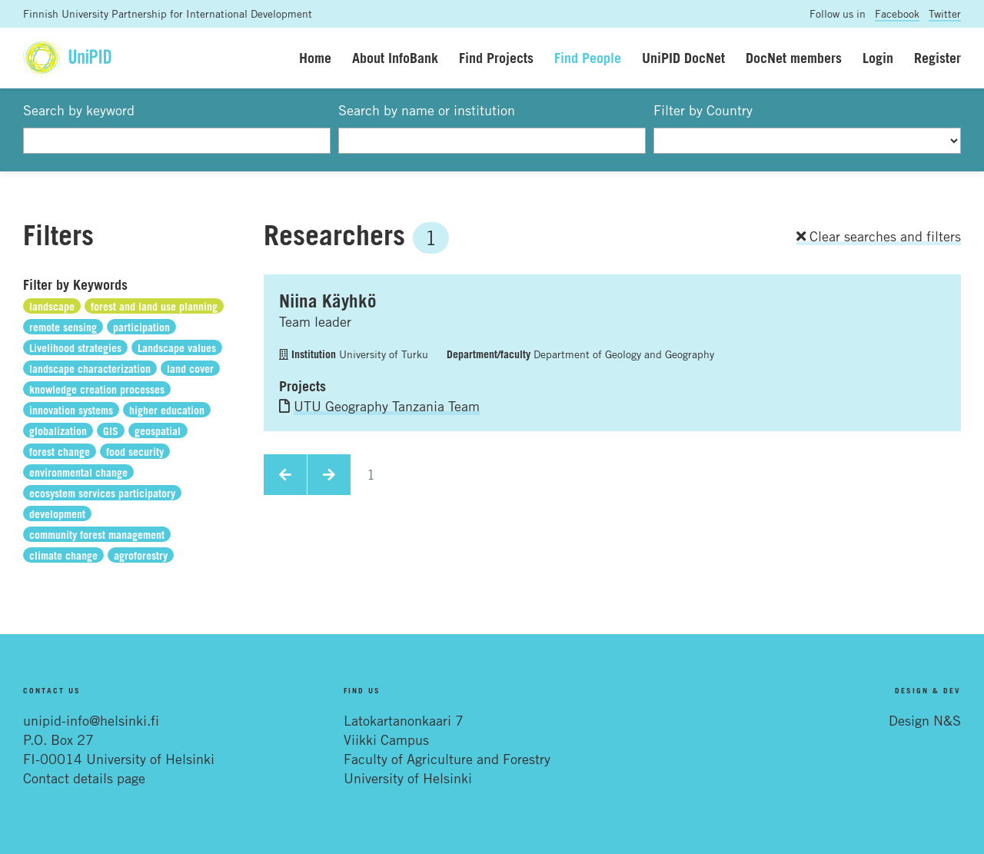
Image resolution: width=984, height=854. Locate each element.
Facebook (897, 13)
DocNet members (794, 57)
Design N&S (925, 720)
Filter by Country (703, 109)
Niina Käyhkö (328, 300)
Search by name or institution (426, 109)
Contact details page (84, 777)
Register (937, 57)
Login (878, 57)
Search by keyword (79, 109)
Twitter (945, 13)
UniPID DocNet (683, 57)
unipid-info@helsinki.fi (91, 720)
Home (315, 57)
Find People (587, 57)
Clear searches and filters (878, 236)
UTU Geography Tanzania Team (387, 405)
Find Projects (496, 57)
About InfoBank (395, 57)
